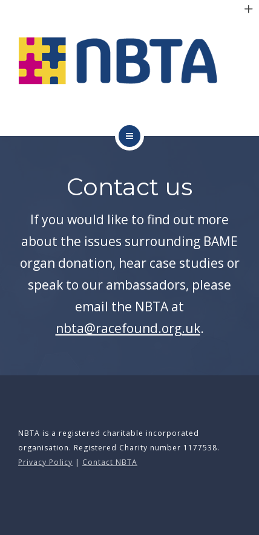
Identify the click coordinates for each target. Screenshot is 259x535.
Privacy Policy (45, 462)
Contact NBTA (109, 462)
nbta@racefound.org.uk (128, 328)
